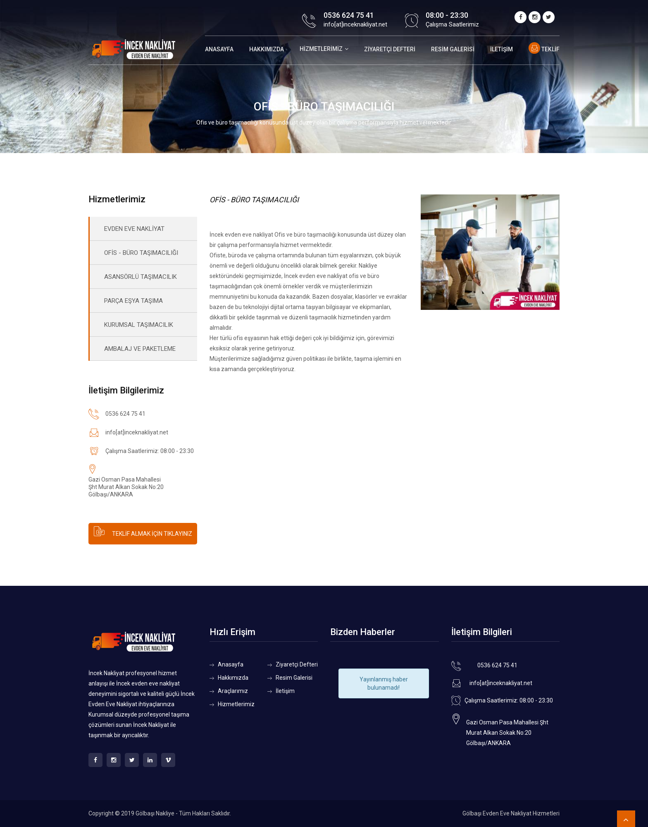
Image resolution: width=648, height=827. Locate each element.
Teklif (544, 49)
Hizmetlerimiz (321, 49)
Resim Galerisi (452, 49)
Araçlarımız (233, 691)
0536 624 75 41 (349, 15)
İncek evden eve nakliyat (241, 234)
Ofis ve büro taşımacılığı (305, 234)
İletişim (501, 49)
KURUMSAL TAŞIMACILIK (138, 324)
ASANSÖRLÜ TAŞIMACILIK (140, 276)
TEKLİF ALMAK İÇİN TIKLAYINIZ (142, 531)
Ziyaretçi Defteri (389, 49)
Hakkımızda (266, 49)
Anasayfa (219, 49)
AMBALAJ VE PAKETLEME (140, 348)
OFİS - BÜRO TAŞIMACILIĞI (141, 252)
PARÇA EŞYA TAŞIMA (133, 300)
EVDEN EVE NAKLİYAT (134, 229)
